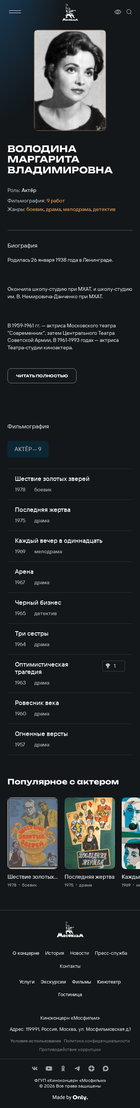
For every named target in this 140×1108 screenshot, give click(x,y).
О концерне (26, 953)
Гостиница (70, 994)
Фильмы (81, 982)
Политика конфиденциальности (97, 1041)
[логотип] (70, 12)
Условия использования (35, 1041)
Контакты (70, 966)
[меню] (14, 11)
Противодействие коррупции (70, 1049)
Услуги (27, 982)
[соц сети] (34, 1068)
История (54, 953)
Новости (79, 953)
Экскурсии (53, 982)
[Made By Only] (70, 1098)
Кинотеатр (109, 982)
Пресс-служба (111, 953)
